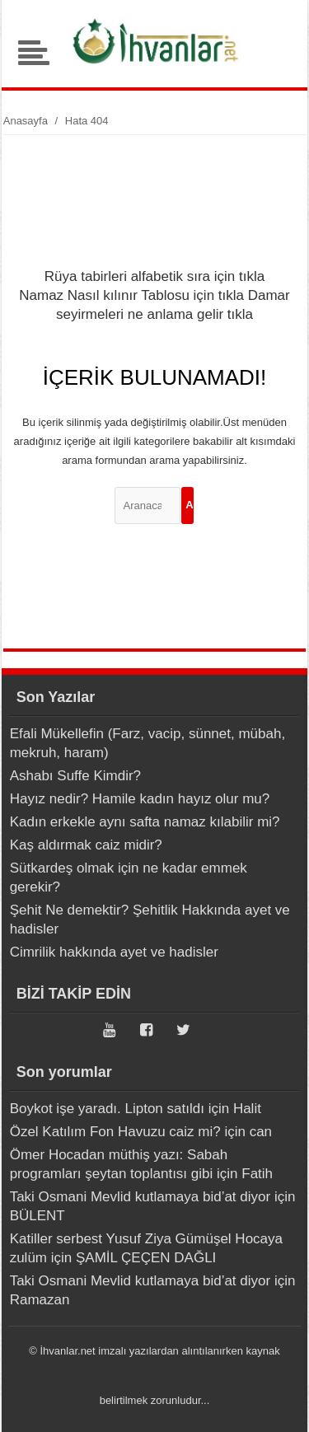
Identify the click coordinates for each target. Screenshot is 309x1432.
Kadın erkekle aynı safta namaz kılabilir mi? (145, 822)
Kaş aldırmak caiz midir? (86, 845)
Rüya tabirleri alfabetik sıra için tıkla (154, 276)
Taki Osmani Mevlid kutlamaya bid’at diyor (140, 1197)
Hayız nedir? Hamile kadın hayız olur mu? (140, 799)
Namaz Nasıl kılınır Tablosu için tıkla (131, 295)
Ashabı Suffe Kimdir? (75, 776)
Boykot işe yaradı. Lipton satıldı (107, 1108)
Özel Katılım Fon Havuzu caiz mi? (115, 1132)
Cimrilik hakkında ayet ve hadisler (114, 952)
